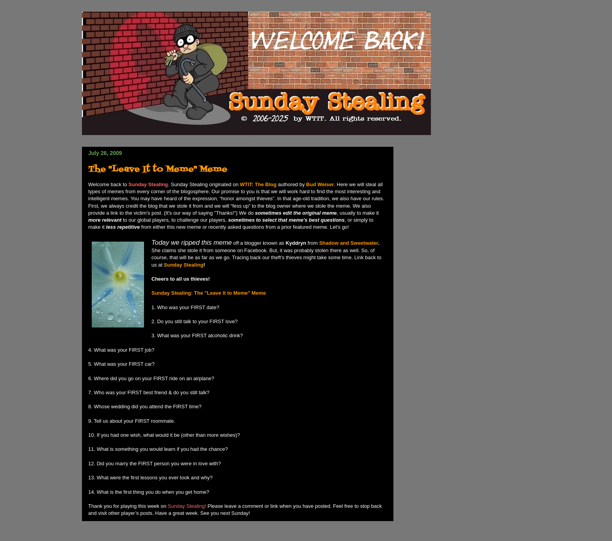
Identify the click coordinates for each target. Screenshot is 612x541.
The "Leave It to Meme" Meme (157, 169)
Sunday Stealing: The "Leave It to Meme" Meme (208, 293)
